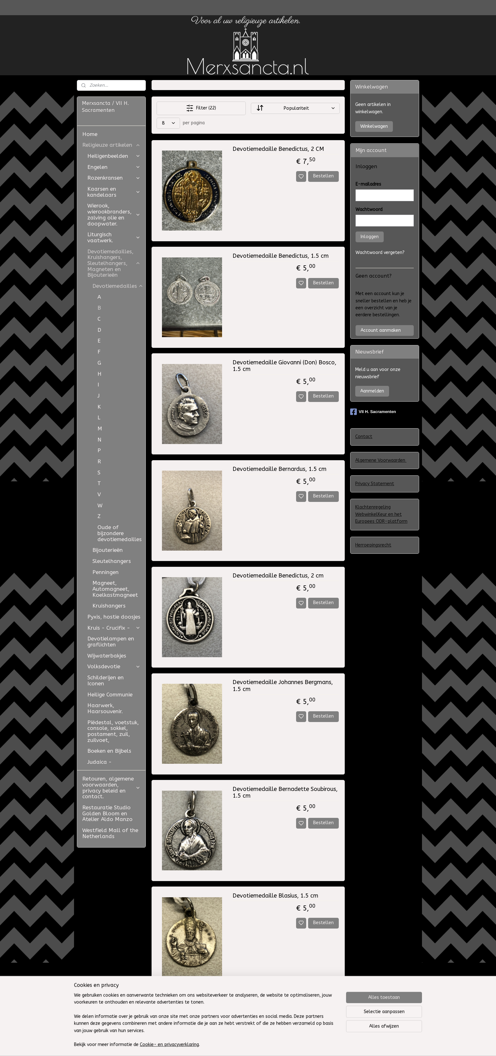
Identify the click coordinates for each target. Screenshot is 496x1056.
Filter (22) (201, 108)
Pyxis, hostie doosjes (113, 617)
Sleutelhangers (111, 561)
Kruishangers (109, 605)
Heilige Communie (110, 694)
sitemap (286, 1044)
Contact (363, 436)
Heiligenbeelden (113, 156)
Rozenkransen (113, 178)
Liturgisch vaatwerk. (113, 237)
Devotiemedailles (117, 286)
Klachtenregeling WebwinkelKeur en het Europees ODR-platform (381, 514)
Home (89, 134)
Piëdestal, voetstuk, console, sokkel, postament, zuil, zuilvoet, (113, 731)
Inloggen (370, 236)
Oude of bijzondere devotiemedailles (119, 533)
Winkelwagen (374, 126)
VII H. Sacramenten (373, 412)
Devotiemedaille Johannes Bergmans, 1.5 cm (282, 686)
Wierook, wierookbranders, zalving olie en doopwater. (113, 214)
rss (298, 1044)
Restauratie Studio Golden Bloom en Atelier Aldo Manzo (107, 813)
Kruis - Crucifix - (113, 628)
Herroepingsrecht (373, 545)
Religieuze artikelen (111, 145)
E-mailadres (368, 184)
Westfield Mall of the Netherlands (110, 833)
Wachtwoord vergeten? (380, 252)
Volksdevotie (113, 666)
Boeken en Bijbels (109, 751)
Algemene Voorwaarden (380, 460)
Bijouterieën (107, 550)
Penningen (105, 572)
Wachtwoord (369, 209)
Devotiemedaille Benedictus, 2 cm (277, 575)
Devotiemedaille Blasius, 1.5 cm (275, 895)
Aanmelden (372, 391)
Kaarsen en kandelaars (113, 192)
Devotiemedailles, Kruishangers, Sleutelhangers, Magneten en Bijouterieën (113, 263)
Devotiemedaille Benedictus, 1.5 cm (280, 256)
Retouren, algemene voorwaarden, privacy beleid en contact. (111, 787)
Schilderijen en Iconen (105, 680)
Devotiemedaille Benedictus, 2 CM (278, 149)
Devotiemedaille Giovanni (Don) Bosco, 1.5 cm (284, 366)
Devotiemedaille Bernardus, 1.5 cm (279, 469)
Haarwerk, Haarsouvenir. (105, 708)
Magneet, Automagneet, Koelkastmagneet (115, 589)
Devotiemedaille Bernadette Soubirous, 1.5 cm (284, 793)
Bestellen (323, 176)
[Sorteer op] (295, 108)
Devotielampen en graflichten (110, 641)
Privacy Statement (374, 483)
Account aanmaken (381, 330)
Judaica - (99, 762)
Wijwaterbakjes (106, 655)
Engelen (113, 167)
